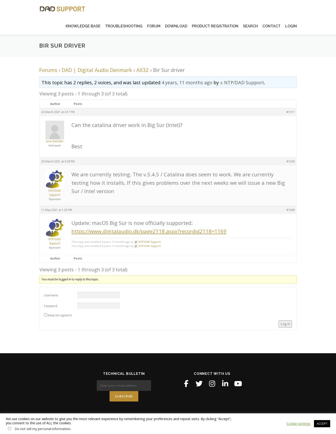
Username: (51, 295)
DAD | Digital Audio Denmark (97, 69)
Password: (51, 306)
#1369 (290, 210)
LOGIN (291, 26)
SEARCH (250, 26)
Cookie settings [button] (298, 423)
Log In (285, 324)
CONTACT (271, 26)
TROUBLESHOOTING (123, 26)
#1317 (290, 112)
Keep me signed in (60, 315)
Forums (48, 69)
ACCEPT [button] (322, 423)
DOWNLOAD (176, 26)
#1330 (290, 161)
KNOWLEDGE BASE (83, 26)
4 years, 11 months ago (187, 82)
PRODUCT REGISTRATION (215, 26)
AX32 (142, 69)
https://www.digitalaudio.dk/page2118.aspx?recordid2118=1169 (148, 231)
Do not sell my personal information (42, 429)
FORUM (153, 26)
